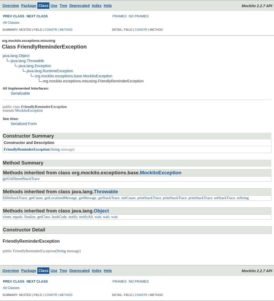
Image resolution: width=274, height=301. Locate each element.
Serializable (20, 93)
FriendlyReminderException (26, 149)
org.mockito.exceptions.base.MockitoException (73, 76)
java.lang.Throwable (27, 61)
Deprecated (79, 5)
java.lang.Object (16, 56)
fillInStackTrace (15, 198)
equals (17, 217)
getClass (43, 217)
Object (101, 211)
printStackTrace (149, 198)
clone (7, 217)
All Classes (11, 23)
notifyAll (86, 217)
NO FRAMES (139, 16)
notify (73, 217)
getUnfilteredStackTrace (21, 179)
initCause (128, 198)
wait (98, 217)
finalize (29, 217)
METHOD (65, 29)
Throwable (106, 191)
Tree (63, 5)
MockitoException (29, 111)
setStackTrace (224, 198)
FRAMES (119, 16)
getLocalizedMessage (61, 198)
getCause (35, 198)
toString (243, 198)
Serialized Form (24, 124)
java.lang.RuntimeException (50, 71)
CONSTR (51, 29)
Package (28, 5)
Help (108, 5)
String (55, 149)
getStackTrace (109, 198)
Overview (10, 5)
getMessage (87, 198)
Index (97, 5)
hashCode (59, 217)
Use (53, 5)
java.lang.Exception (35, 66)
